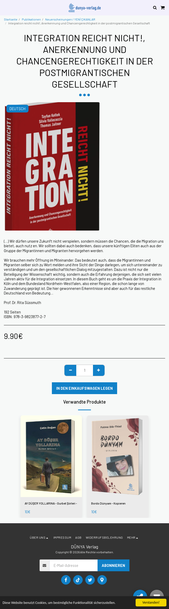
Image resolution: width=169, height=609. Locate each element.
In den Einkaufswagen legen (84, 388)
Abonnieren (113, 565)
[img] (51, 456)
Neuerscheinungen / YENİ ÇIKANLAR (70, 19)
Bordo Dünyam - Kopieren (108, 503)
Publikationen (31, 19)
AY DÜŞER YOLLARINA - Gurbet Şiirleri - (51, 503)
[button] (5, 7)
